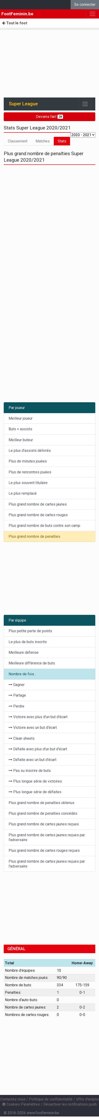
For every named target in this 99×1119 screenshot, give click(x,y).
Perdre (16, 706)
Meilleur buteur (21, 440)
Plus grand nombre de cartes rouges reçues (44, 850)
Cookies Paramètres (21, 1104)
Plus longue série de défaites (35, 792)
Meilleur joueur (20, 418)
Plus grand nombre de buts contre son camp (44, 525)
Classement (17, 141)
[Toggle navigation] (85, 104)
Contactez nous (13, 1099)
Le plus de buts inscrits (28, 642)
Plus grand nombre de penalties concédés (43, 813)
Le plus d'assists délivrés (30, 450)
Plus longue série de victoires (35, 781)
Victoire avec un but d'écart (33, 727)
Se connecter (85, 4)
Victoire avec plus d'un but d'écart (38, 717)
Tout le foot (14, 23)
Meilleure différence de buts (32, 663)
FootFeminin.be (17, 13)
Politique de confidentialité (51, 1099)
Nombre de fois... (22, 674)
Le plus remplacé (23, 493)
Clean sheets (22, 738)
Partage (17, 695)
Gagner (17, 684)
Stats (62, 141)
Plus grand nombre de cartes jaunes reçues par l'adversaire (47, 837)
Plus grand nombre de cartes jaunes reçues (44, 824)
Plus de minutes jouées (28, 461)
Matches (42, 141)
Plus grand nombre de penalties (34, 536)
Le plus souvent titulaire (28, 483)
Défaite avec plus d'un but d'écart (38, 749)
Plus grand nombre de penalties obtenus (41, 803)
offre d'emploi (87, 1099)
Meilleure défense (23, 652)
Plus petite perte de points (30, 631)
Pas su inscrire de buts (30, 770)
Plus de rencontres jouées (30, 472)
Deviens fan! (49, 116)
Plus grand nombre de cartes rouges (38, 515)
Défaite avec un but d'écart (32, 760)
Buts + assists (20, 429)
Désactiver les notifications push (70, 1104)
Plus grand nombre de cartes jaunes (38, 504)
